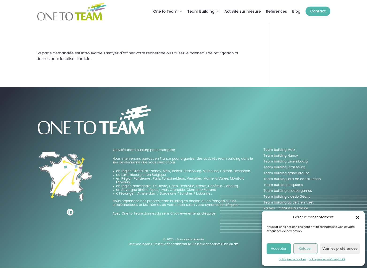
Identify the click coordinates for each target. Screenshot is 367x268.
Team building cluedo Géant (287, 196)
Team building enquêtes (283, 185)
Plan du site (230, 244)
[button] (357, 217)
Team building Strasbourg (284, 167)
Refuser (305, 248)
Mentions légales (140, 244)
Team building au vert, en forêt (288, 202)
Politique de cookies (292, 259)
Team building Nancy (281, 155)
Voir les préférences (339, 248)
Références (276, 11)
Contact (317, 11)
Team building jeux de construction (292, 179)
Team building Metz (279, 149)
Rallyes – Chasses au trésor (286, 208)
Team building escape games (288, 191)
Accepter (279, 248)
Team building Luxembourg (286, 161)
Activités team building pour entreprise (143, 150)
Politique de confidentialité (327, 259)
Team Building (201, 11)
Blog (296, 11)
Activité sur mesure (242, 11)
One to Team (165, 11)
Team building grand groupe (287, 173)
